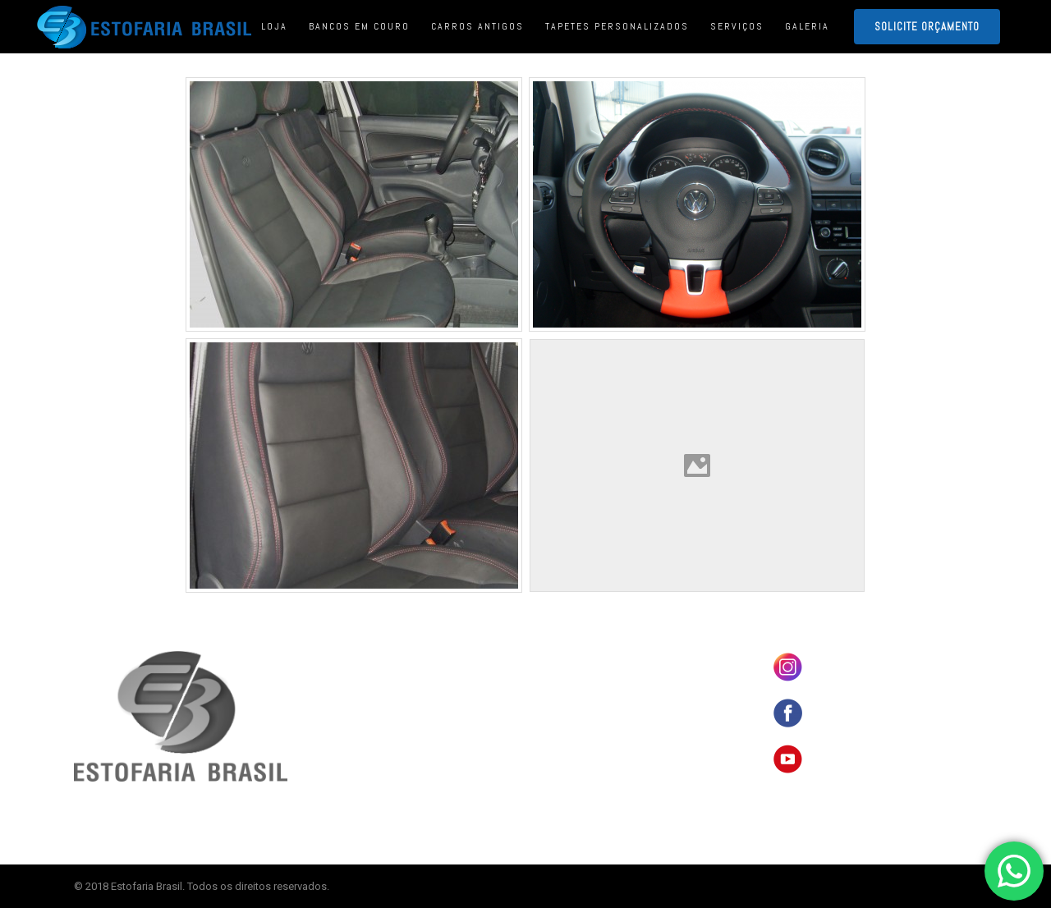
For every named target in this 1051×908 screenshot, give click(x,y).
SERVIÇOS (563, 733)
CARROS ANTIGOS (577, 707)
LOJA (552, 682)
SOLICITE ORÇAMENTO (927, 27)
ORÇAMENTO (567, 758)
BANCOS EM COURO (582, 657)
